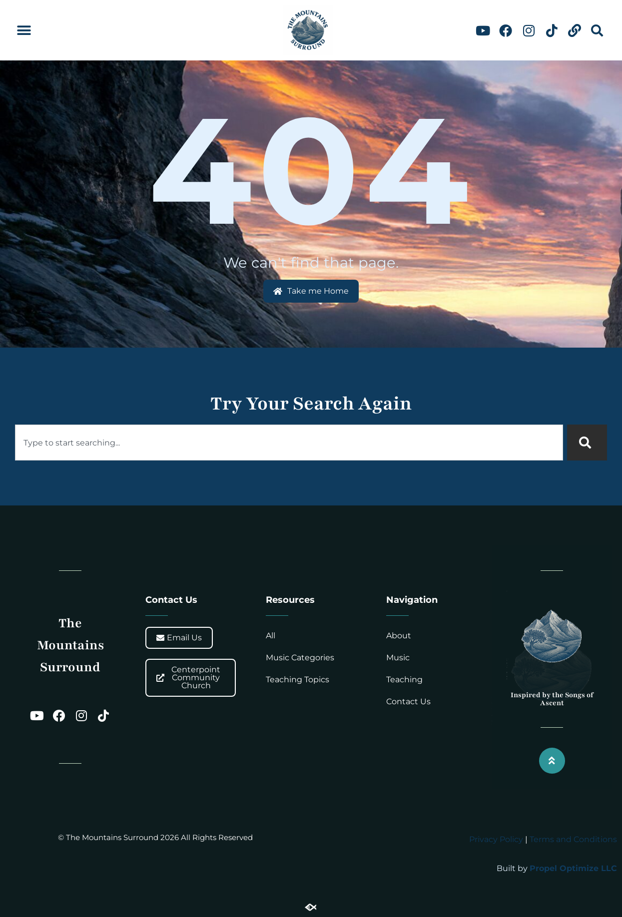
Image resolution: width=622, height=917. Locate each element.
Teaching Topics (297, 679)
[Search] (587, 442)
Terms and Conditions (573, 839)
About (398, 635)
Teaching (404, 679)
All (270, 635)
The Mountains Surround (70, 644)
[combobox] (289, 442)
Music (398, 657)
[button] (23, 30)
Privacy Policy (496, 839)
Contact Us (408, 701)
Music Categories (300, 657)
